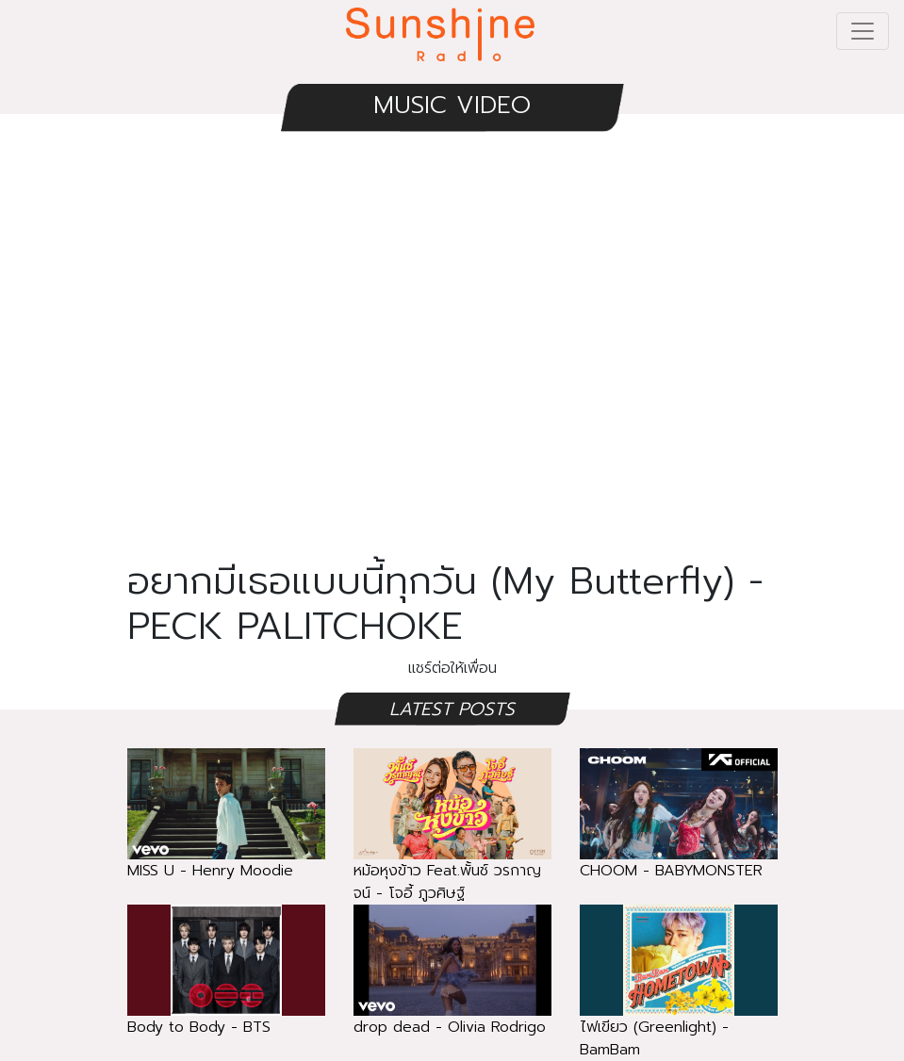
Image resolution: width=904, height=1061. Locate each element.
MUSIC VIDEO (452, 105)
